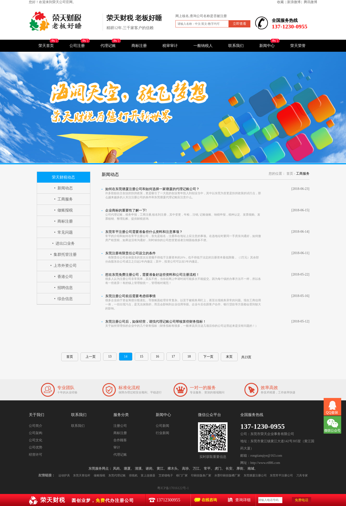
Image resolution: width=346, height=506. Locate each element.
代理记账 (108, 46)
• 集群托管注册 (63, 254)
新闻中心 (267, 46)
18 (189, 356)
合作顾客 (120, 440)
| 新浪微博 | (294, 2)
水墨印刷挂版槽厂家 (227, 475)
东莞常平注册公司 (281, 475)
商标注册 (139, 46)
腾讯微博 (310, 2)
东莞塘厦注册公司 (255, 475)
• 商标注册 (63, 221)
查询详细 (243, 500)
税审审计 (170, 46)
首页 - (290, 173)
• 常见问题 (63, 232)
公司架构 (35, 433)
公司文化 (35, 440)
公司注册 (77, 46)
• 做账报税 (63, 210)
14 (125, 356)
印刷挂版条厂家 (201, 475)
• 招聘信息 (63, 288)
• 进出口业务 (63, 243)
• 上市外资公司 (63, 265)
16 (157, 356)
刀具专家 (302, 475)
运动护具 (64, 475)
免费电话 (301, 500)
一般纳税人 (203, 46)
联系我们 (236, 46)
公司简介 (35, 426)
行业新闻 (162, 433)
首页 (69, 357)
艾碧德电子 (166, 475)
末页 (229, 357)
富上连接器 (148, 475)
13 (109, 356)
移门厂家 (182, 475)
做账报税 (99, 475)
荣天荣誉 (298, 46)
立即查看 (239, 24)
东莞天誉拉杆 (81, 475)
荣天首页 (46, 46)
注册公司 (120, 426)
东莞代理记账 (117, 475)
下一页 (208, 357)
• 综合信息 (63, 299)
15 (141, 356)
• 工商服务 (63, 199)
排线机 (133, 475)
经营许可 (35, 454)
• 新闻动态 (63, 188)
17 (173, 356)
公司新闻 (162, 426)
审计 (116, 447)
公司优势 (35, 447)
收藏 (280, 2)
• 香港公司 (63, 277)
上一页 (91, 357)
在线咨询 (209, 500)
